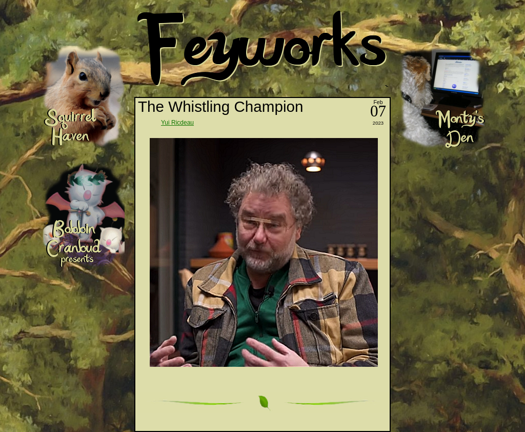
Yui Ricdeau (177, 122)
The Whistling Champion (220, 106)
